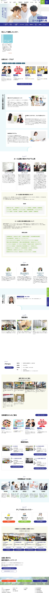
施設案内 (40, 24)
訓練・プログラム (19, 54)
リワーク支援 (10, 2)
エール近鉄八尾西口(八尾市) (40, 533)
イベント (14, 54)
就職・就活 (10, 54)
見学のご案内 (31, 2)
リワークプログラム (27, 24)
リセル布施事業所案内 (38, 580)
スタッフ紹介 (36, 24)
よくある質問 (34, 0)
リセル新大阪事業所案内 (38, 579)
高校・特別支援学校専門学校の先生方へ (26, 2)
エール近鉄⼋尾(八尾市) (17, 449)
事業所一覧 (39, 2)
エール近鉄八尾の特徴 (16, 24)
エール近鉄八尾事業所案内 (38, 582)
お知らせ (24, 54)
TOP (1, 2)
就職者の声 (31, 24)
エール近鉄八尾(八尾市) (29, 533)
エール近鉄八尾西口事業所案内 (39, 583)
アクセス (44, 24)
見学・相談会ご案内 (15, 582)
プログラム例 (22, 24)
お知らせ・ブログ (15, 579)
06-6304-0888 (8, 538)
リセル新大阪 (5, 533)
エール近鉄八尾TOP (6, 24)
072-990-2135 (40, 538)
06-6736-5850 (19, 538)
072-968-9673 (30, 538)
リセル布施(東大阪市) (40, 437)
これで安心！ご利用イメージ (14, 2)
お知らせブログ (36, 2)
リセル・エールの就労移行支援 (6, 2)
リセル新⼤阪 (15, 437)
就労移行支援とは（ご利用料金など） (20, 2)
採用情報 (39, 0)
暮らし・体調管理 (5, 54)
